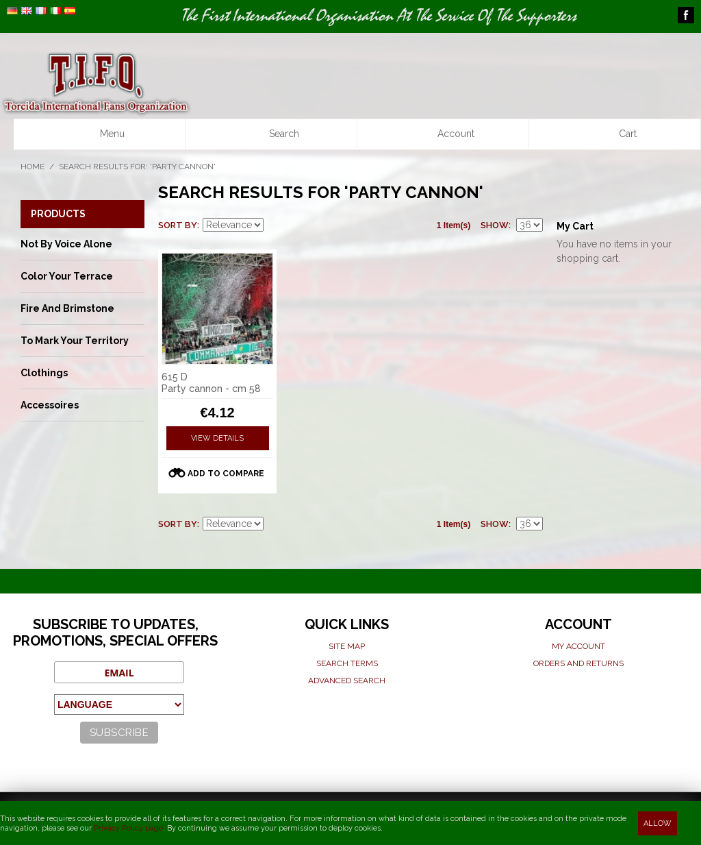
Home (32, 166)
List (324, 225)
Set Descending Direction (276, 225)
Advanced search (346, 680)
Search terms (347, 663)
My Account (578, 646)
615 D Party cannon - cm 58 (211, 382)
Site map (347, 646)
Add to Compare (226, 473)
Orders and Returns (578, 663)
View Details (217, 438)
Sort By (177, 225)
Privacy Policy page (128, 828)
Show (495, 225)
